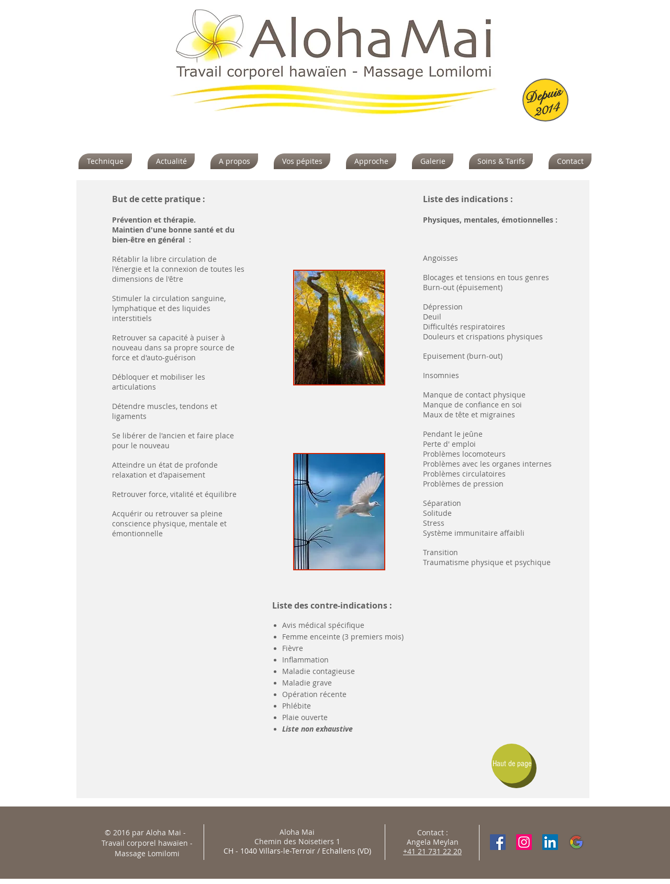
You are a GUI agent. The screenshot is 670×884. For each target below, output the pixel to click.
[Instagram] (524, 842)
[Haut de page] (512, 763)
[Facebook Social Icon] (498, 842)
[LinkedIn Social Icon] (550, 842)
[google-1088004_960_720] (576, 842)
